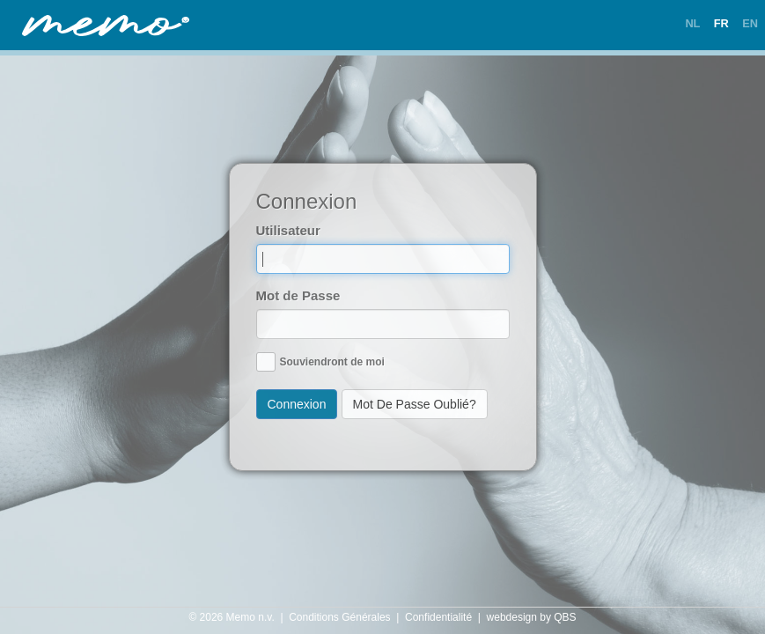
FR (721, 23)
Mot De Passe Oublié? (414, 404)
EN (750, 23)
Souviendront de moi (332, 362)
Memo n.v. (250, 617)
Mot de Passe (298, 295)
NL (692, 23)
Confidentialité (438, 617)
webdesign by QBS (532, 617)
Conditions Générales (339, 617)
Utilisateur (288, 230)
